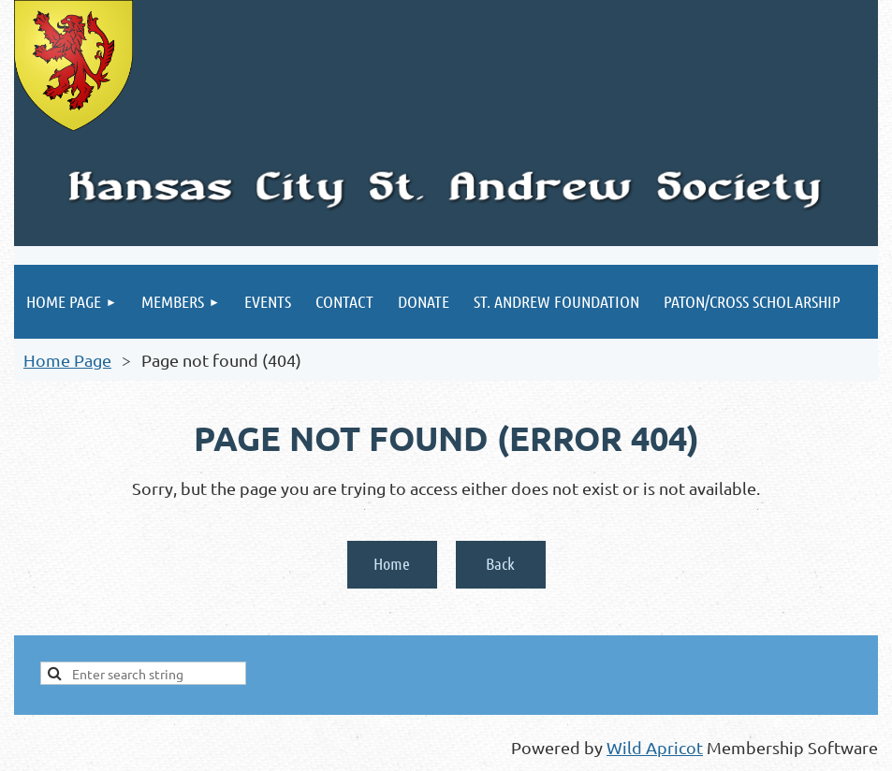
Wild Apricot (655, 747)
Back (500, 563)
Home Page (67, 360)
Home (391, 563)
